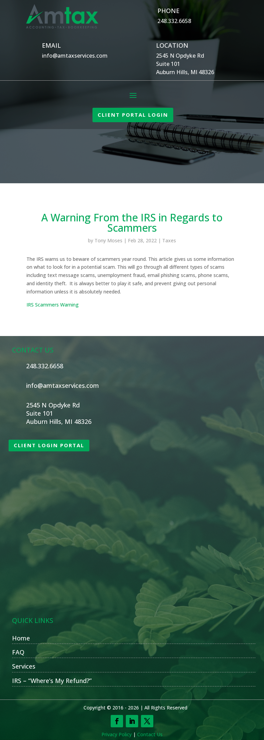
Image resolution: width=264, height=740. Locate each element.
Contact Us (150, 734)
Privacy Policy (116, 734)
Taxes (169, 240)
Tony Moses (108, 240)
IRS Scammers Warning (52, 304)
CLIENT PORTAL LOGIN (133, 114)
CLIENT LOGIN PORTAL (49, 445)
